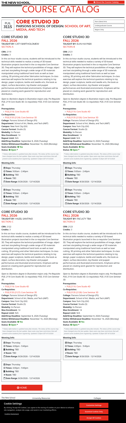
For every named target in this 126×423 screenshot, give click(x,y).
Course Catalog (60, 9)
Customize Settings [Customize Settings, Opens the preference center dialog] (94, 406)
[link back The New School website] (15, 2)
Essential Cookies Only (94, 412)
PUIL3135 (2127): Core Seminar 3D (21, 292)
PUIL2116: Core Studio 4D (17, 111)
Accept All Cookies (94, 419)
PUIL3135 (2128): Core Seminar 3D (82, 292)
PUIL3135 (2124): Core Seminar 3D (21, 117)
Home (22, 387)
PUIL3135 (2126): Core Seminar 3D (82, 117)
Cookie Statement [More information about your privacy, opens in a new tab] (12, 415)
